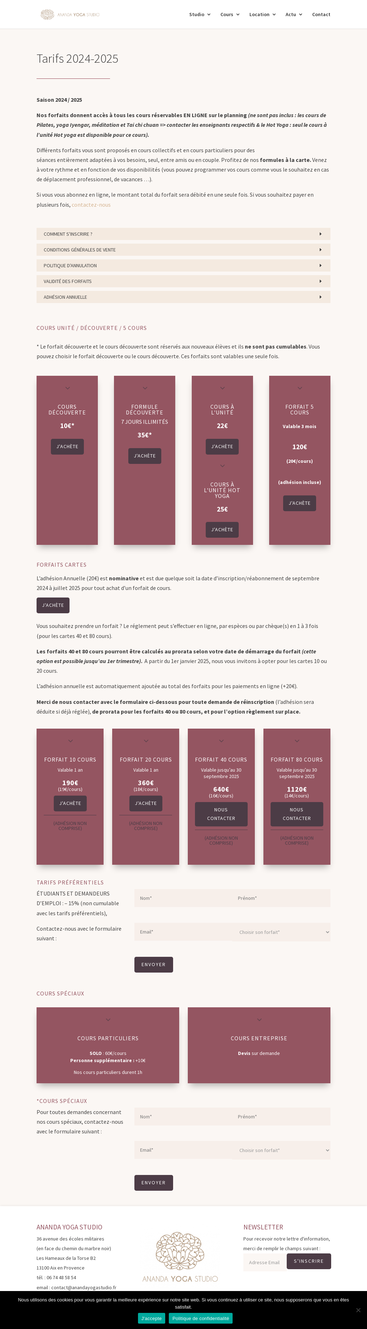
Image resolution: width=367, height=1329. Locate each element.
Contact (321, 15)
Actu (291, 15)
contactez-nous (91, 204)
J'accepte (152, 1318)
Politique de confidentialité (200, 1318)
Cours (226, 15)
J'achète (67, 446)
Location (259, 15)
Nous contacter (221, 813)
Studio (196, 15)
